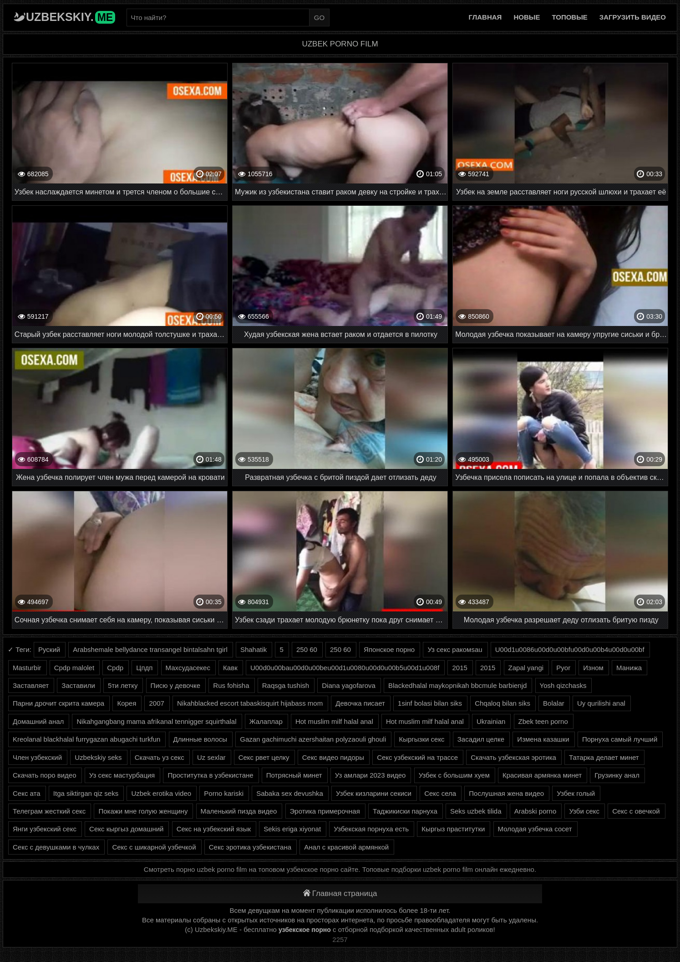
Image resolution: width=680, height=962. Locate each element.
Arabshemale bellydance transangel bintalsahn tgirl (150, 649)
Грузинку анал (616, 775)
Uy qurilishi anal (601, 703)
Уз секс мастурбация (122, 775)
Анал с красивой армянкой (346, 847)
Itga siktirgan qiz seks (85, 793)
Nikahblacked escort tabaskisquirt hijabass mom (250, 703)
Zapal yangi (526, 668)
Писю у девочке (176, 685)
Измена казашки (543, 739)
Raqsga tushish (285, 685)
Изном (593, 668)
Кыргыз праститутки (453, 829)
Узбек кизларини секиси (373, 793)
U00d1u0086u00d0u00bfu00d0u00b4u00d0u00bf (569, 649)
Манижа (629, 668)
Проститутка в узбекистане (210, 775)
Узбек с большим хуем (454, 775)
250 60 (306, 649)
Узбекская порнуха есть (371, 829)
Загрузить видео (632, 17)
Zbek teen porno (543, 721)
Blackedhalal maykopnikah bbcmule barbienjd (457, 685)
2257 (339, 939)
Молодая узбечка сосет (535, 829)
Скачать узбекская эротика (513, 757)
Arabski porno (535, 811)
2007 (156, 703)
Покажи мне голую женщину (143, 811)
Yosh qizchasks (563, 685)
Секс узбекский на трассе (417, 757)
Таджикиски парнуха (405, 811)
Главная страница (340, 893)
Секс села (440, 793)
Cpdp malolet (74, 668)
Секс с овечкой (636, 811)
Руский (49, 649)
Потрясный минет (294, 775)
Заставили (78, 685)
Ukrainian (491, 721)
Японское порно (389, 649)
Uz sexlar (211, 757)
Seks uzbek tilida (476, 811)
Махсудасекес (188, 668)
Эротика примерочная (325, 811)
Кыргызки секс (421, 739)
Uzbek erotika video (161, 793)
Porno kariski (224, 793)
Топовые (569, 17)
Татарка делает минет (604, 757)
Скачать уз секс (159, 757)
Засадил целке (480, 739)
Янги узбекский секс (44, 829)
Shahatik (253, 649)
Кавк (230, 668)
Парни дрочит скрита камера (58, 703)
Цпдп (144, 668)
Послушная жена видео (506, 793)
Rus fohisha (231, 685)
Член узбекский (37, 757)
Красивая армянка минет (542, 775)
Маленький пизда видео (239, 811)
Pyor (563, 668)
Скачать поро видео (44, 775)
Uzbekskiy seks (98, 757)
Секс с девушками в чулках (56, 847)
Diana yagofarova (349, 685)
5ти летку (122, 685)
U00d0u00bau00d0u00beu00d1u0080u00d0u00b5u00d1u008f (344, 668)
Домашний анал (38, 721)
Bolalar (553, 703)
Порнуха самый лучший (619, 739)
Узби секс (584, 811)
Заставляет (31, 685)
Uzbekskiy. (70, 16)
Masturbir (27, 668)
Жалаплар (266, 721)
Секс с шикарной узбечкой (154, 847)
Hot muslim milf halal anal (334, 721)
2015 (459, 668)
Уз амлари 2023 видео (370, 775)
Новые (526, 17)
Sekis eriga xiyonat (292, 829)
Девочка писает (360, 703)
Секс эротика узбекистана (250, 847)
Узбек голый (576, 793)
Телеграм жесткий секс (49, 811)
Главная (485, 17)
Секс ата (27, 793)
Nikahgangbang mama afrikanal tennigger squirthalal (156, 721)
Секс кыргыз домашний (126, 829)
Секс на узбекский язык (214, 829)
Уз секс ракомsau (454, 649)
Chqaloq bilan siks (502, 703)
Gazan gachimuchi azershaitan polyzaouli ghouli (313, 739)
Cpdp (115, 668)
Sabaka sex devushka (289, 793)
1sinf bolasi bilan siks (430, 703)
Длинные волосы (200, 739)
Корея (126, 703)
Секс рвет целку (264, 757)
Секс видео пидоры (333, 757)
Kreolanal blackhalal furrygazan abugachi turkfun (86, 739)
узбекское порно (305, 929)
